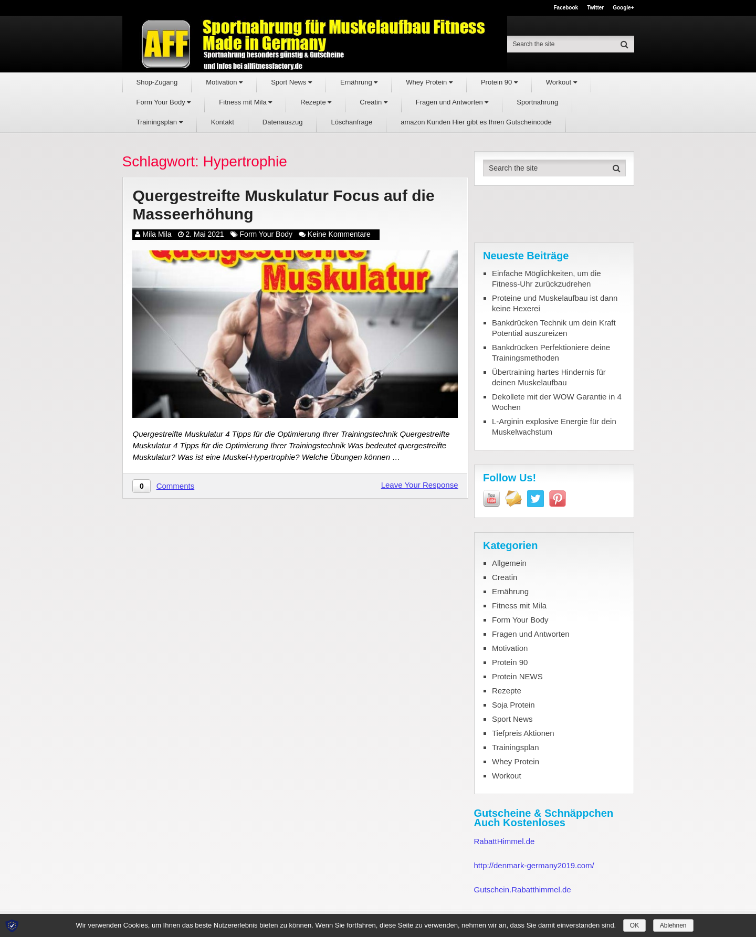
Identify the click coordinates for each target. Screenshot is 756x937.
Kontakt (222, 122)
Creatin (373, 102)
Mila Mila (156, 234)
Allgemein (509, 563)
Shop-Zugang (157, 82)
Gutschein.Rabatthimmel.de (522, 889)
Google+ (623, 7)
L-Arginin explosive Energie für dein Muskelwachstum (554, 426)
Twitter (595, 7)
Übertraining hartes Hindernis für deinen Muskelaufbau (549, 377)
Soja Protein (513, 704)
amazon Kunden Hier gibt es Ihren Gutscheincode (476, 122)
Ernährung (358, 82)
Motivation (224, 82)
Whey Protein (429, 82)
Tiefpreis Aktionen (523, 733)
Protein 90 (499, 82)
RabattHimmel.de (504, 841)
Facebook (565, 7)
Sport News (291, 82)
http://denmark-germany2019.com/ (534, 865)
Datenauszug (282, 122)
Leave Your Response (419, 484)
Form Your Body (163, 102)
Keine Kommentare (339, 234)
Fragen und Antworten (452, 102)
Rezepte (315, 102)
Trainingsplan (159, 122)
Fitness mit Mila (245, 102)
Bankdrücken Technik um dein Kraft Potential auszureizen (554, 328)
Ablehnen (673, 925)
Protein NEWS (517, 676)
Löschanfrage (351, 122)
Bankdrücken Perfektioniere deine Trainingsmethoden (551, 352)
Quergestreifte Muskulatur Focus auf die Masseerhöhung (283, 205)
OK (634, 925)
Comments (175, 485)
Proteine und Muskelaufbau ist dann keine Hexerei (554, 303)
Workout (561, 82)
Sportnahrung (537, 102)
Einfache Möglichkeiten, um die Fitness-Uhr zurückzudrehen (546, 278)
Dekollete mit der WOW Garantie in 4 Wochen (557, 402)
